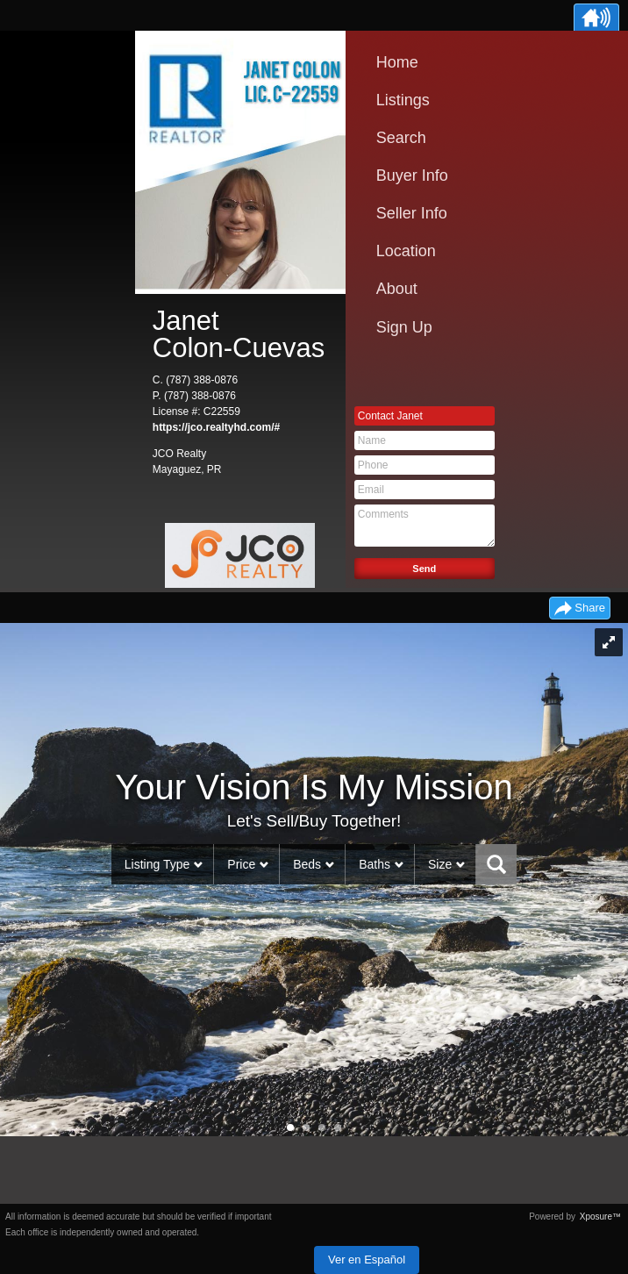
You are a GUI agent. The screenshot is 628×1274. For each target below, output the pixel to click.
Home (397, 62)
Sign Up (404, 327)
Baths (374, 864)
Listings (403, 100)
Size (440, 864)
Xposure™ (600, 1216)
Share (589, 607)
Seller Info (411, 213)
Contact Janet (390, 416)
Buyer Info (412, 175)
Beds (307, 864)
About (396, 288)
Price (241, 864)
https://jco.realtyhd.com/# (216, 427)
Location (406, 251)
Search (401, 138)
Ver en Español (366, 1259)
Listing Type (157, 864)
